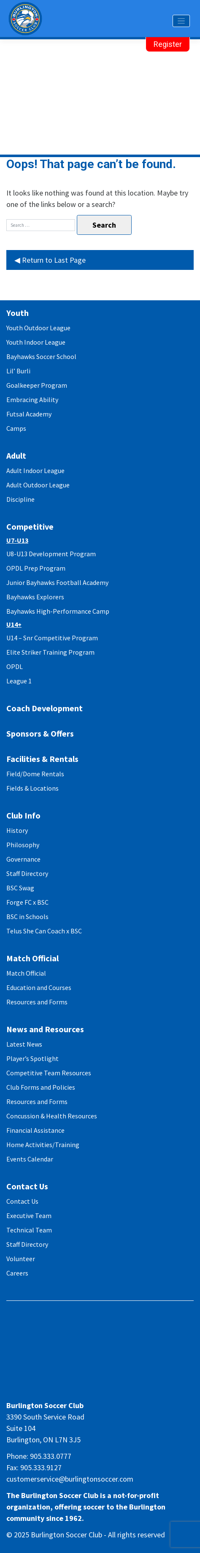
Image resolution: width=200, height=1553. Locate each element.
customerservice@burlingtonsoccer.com (69, 1479)
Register (168, 44)
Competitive (30, 526)
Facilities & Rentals (42, 758)
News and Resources (45, 1029)
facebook (77, 1389)
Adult (16, 455)
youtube (123, 1389)
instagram (92, 1389)
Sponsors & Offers (40, 733)
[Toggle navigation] (181, 21)
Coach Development (44, 708)
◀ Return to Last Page (50, 260)
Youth (17, 312)
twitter (107, 1389)
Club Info (23, 815)
